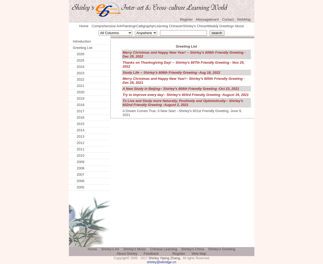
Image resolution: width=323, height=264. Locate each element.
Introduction (82, 41)
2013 (78, 136)
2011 (78, 149)
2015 (78, 124)
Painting (128, 26)
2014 (78, 130)
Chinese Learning (163, 249)
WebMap (244, 19)
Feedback (151, 254)
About (239, 26)
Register (186, 19)
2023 (78, 73)
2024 (78, 67)
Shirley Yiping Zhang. (164, 258)
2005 (78, 187)
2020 (78, 92)
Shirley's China (194, 26)
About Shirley (127, 254)
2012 (78, 143)
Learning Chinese (168, 26)
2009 (78, 162)
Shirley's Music (134, 249)
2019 (78, 98)
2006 (78, 181)
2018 (78, 105)
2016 (78, 117)
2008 (78, 168)
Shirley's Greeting (221, 249)
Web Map (199, 254)
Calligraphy (144, 26)
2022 (78, 79)
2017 (78, 111)
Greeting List (82, 48)
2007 (78, 175)
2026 (78, 54)
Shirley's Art (110, 249)
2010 (78, 156)
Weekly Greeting (220, 26)
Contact (228, 19)
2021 (78, 86)
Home (84, 26)
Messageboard (207, 19)
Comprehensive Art (106, 26)
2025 (78, 60)
